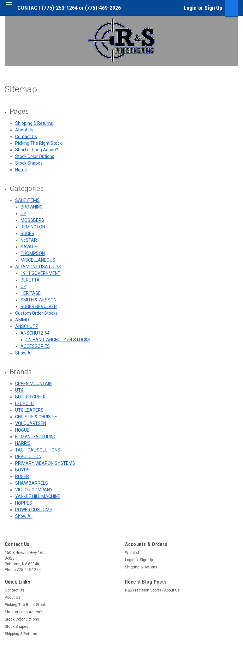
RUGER (27, 233)
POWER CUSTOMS (33, 509)
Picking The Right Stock (38, 143)
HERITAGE (31, 293)
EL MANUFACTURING (35, 436)
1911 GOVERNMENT (41, 273)
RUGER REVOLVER (39, 306)
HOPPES (23, 503)
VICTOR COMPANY (34, 489)
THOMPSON (33, 253)
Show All (24, 352)
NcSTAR (29, 240)
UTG (19, 390)
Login (190, 7)
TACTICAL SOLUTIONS (37, 449)
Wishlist (132, 552)
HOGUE (22, 430)
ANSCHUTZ (26, 326)
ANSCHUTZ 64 (35, 333)
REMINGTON (33, 226)
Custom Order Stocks (36, 313)
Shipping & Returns (34, 123)
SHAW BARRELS (31, 483)
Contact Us (26, 136)
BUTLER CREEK (30, 396)
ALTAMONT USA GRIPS (38, 266)
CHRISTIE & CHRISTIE (36, 416)
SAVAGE (29, 246)
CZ (23, 213)
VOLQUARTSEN (30, 423)
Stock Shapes (29, 163)
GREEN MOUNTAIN (33, 383)
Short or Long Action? (36, 149)
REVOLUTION (28, 456)
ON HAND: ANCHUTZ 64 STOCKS (58, 339)
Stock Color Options (34, 156)
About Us (24, 129)
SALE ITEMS (27, 200)
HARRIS (23, 443)
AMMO (22, 319)
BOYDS (22, 469)
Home (21, 169)
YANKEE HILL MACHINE (37, 496)
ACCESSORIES (35, 346)
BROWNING (32, 206)
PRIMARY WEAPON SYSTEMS (45, 463)
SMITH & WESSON (38, 299)
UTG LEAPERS (29, 410)
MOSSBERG (32, 220)
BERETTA (30, 279)
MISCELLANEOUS (38, 260)
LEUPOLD (24, 403)
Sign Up (213, 7)
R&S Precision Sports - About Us (152, 590)
